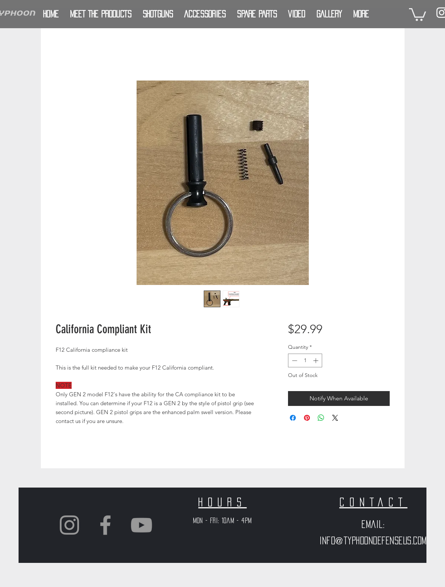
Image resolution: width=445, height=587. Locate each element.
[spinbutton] (305, 360)
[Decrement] (293, 360)
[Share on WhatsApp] (321, 417)
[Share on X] (335, 417)
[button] (417, 14)
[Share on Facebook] (292, 417)
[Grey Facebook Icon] (105, 525)
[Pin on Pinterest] (306, 417)
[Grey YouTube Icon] (141, 525)
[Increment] (316, 360)
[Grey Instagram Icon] (69, 525)
